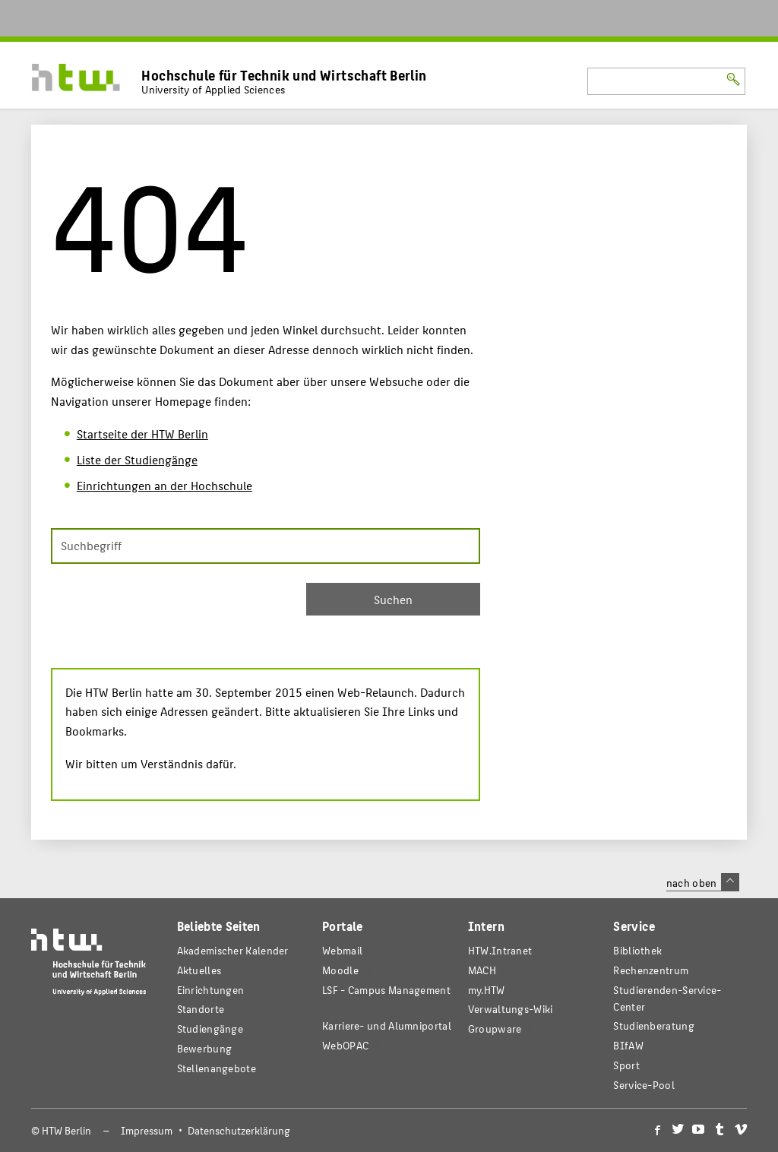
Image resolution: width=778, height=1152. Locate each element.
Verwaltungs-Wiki (510, 1009)
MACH (482, 970)
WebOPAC (345, 1045)
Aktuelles (199, 970)
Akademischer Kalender (233, 950)
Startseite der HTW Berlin (142, 433)
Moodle (340, 970)
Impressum (146, 1130)
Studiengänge (210, 1028)
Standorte (201, 1009)
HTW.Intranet (500, 950)
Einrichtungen (211, 990)
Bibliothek (637, 950)
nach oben (702, 882)
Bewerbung (204, 1048)
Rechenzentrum (650, 970)
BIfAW (628, 1045)
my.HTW (486, 990)
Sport (626, 1065)
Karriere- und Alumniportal (386, 1025)
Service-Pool (644, 1085)
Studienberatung (653, 1025)
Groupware (495, 1028)
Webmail (342, 950)
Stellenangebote (216, 1068)
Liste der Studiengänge (137, 459)
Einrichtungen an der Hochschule (164, 485)
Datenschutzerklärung (239, 1130)
